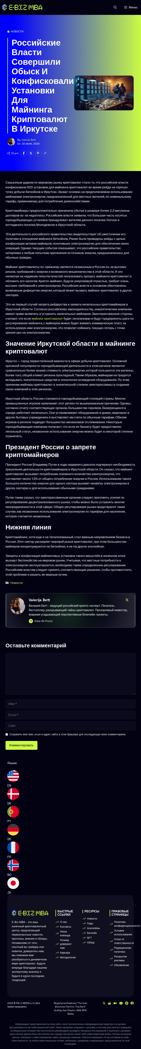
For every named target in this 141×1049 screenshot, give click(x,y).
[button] (115, 7)
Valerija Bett (28, 139)
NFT (89, 937)
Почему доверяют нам (66, 944)
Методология (68, 957)
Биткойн (92, 933)
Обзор (90, 942)
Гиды (90, 923)
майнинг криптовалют (47, 319)
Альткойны (93, 928)
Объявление (121, 965)
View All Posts (43, 621)
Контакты (65, 926)
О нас (63, 922)
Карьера (65, 952)
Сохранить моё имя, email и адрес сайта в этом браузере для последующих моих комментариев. (68, 734)
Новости (17, 31)
